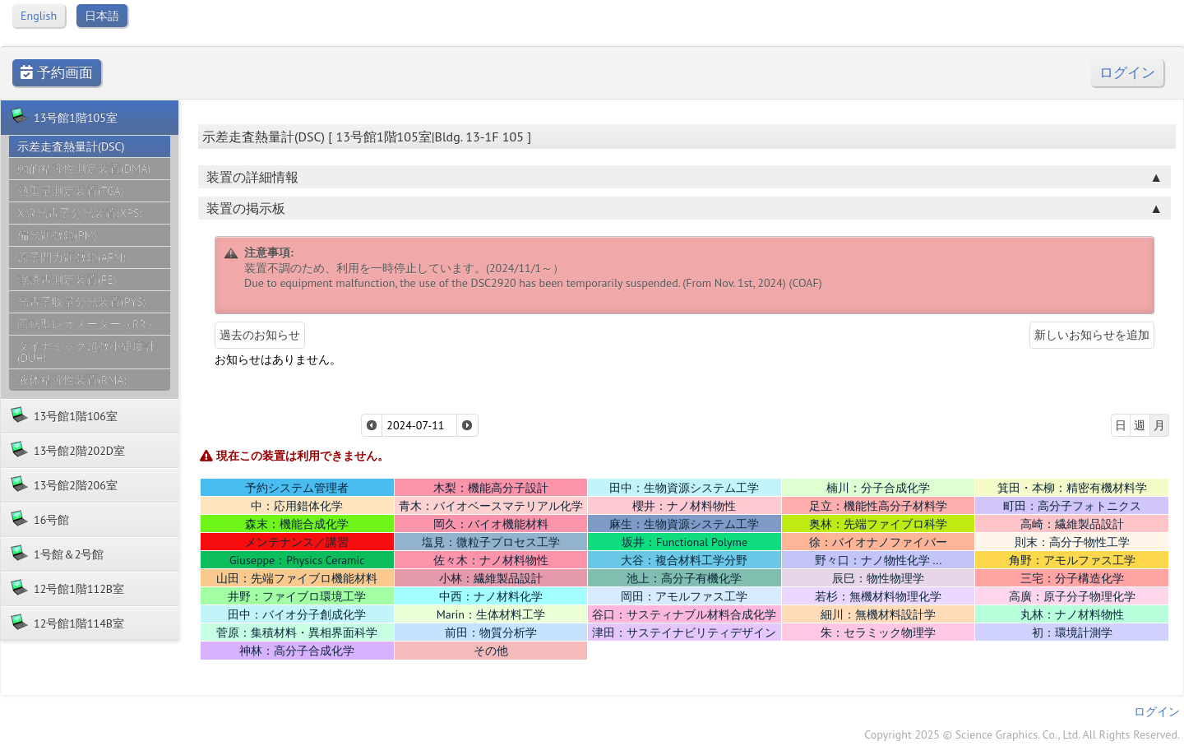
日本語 (102, 15)
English (39, 15)
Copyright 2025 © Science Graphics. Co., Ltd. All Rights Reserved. (1022, 734)
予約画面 (57, 73)
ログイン (1127, 73)
